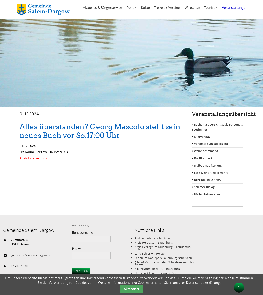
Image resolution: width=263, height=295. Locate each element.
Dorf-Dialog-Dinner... (208, 180)
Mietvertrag (202, 137)
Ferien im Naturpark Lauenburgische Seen (163, 258)
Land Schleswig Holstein (151, 253)
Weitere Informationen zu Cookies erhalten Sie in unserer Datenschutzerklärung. (159, 282)
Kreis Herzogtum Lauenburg (154, 242)
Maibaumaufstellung (208, 165)
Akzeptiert (131, 289)
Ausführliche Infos (33, 158)
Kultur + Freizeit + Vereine (160, 7)
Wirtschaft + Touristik (201, 7)
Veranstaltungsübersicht (211, 144)
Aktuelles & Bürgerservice (102, 7)
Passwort (78, 249)
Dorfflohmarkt (204, 158)
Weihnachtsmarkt (206, 151)
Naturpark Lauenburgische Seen (156, 273)
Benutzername (82, 232)
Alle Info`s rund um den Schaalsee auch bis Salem (164, 263)
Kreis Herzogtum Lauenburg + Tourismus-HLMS (163, 248)
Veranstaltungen (234, 7)
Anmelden (81, 271)
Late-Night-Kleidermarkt (211, 173)
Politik (131, 7)
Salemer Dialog (204, 187)
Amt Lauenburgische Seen (152, 238)
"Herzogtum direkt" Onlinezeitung (158, 269)
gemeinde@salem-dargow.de (31, 255)
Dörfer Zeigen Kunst (208, 194)
